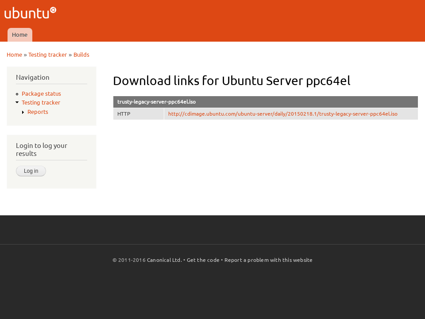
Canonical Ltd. (164, 260)
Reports (37, 112)
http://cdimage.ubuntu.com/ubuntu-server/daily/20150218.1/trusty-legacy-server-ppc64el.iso (283, 114)
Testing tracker (47, 54)
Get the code (203, 260)
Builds (81, 54)
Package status (41, 93)
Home (19, 34)
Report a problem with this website (268, 260)
